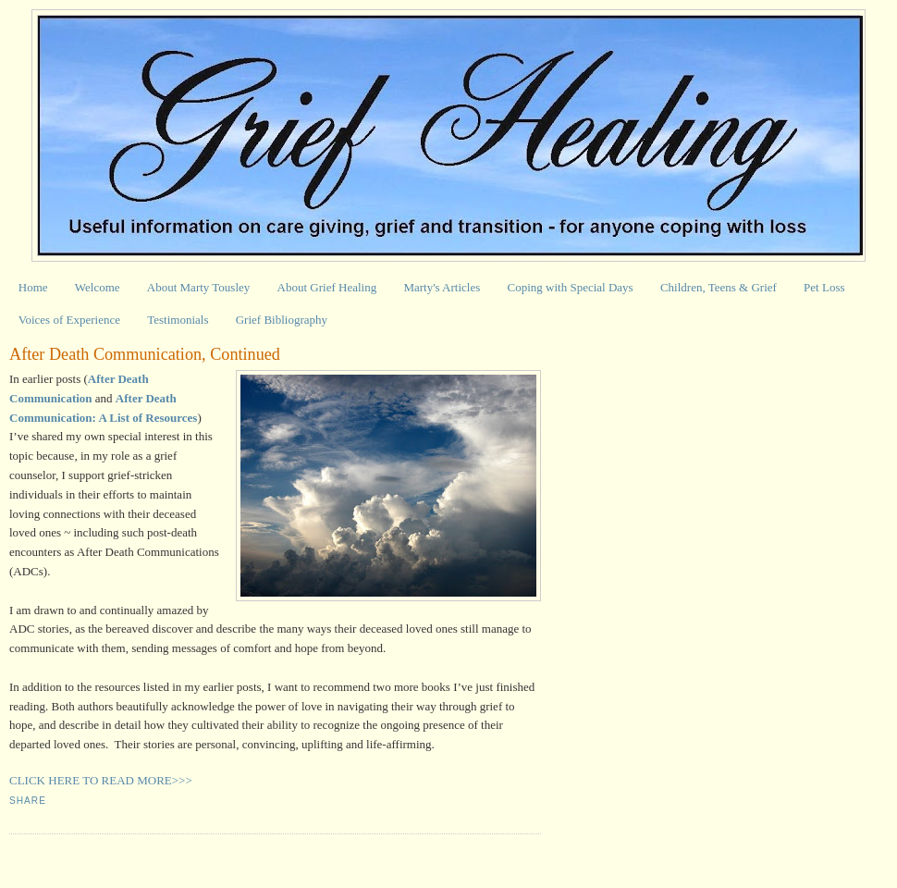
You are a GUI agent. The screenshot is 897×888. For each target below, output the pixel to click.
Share (27, 801)
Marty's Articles (441, 287)
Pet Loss (824, 287)
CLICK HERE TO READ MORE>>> (100, 780)
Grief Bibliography (281, 320)
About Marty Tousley (199, 287)
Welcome (97, 287)
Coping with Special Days (570, 287)
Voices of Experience (69, 320)
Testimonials (177, 320)
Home (33, 287)
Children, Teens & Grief (718, 287)
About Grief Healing (327, 287)
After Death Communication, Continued (144, 354)
